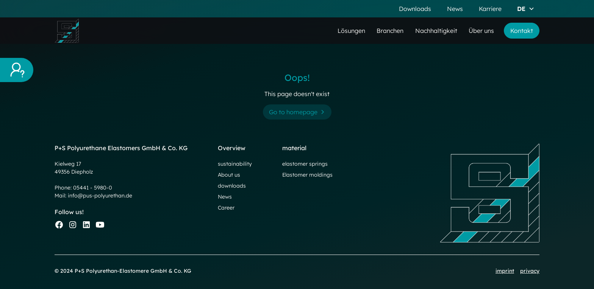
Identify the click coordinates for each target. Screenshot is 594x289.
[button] (526, 8)
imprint (505, 270)
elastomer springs (305, 163)
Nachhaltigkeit (436, 30)
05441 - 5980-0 (92, 187)
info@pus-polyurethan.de (100, 195)
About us (229, 174)
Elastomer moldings (307, 174)
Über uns (481, 30)
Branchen (390, 30)
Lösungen (351, 30)
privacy (529, 270)
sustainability (235, 163)
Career (226, 207)
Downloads (415, 8)
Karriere (490, 8)
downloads (232, 185)
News (455, 8)
